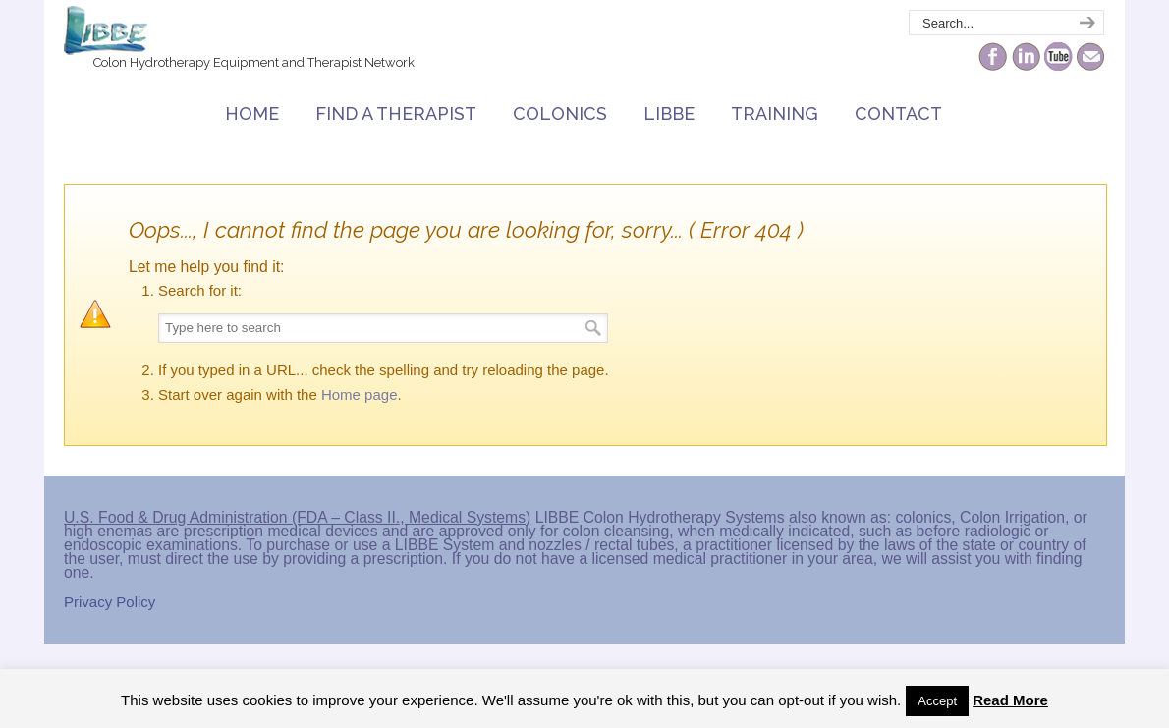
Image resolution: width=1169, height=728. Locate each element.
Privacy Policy (109, 601)
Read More (1010, 700)
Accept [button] (937, 701)
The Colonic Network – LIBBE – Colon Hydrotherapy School (105, 30)
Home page (359, 394)
